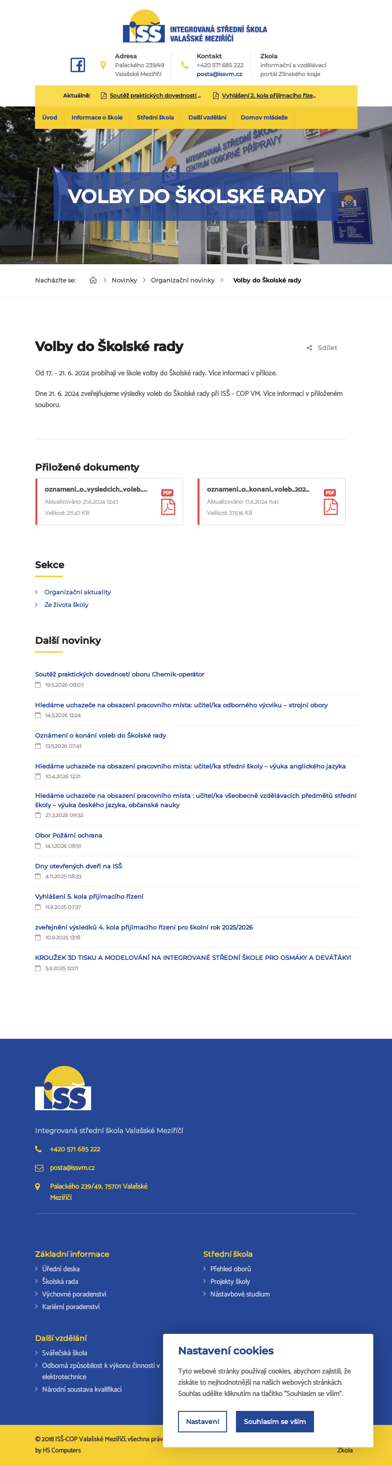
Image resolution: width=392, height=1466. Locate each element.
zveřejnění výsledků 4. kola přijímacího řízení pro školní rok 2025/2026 (144, 927)
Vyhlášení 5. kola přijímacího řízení (89, 896)
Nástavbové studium (240, 1294)
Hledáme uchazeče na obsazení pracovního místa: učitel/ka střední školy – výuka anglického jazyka (190, 766)
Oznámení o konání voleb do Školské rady (100, 735)
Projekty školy (230, 1282)
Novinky (124, 280)
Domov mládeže (264, 117)
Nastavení (202, 1421)
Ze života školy (66, 604)
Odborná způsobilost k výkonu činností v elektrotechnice (101, 1371)
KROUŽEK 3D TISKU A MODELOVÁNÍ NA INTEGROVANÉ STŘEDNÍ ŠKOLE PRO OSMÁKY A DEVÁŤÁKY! (193, 957)
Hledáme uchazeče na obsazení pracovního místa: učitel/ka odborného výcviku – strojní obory (181, 705)
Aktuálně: (76, 95)
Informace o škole (96, 117)
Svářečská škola (64, 1353)
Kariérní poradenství (71, 1307)
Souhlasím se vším (275, 1421)
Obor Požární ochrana (68, 835)
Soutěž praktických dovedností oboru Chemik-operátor (119, 674)
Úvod (49, 117)
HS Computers (62, 1450)
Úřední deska (60, 1269)
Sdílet (321, 348)
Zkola (293, 65)
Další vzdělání (207, 117)
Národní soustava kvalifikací (81, 1390)
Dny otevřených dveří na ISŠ (78, 866)
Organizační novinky (182, 280)
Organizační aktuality (77, 592)
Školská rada (60, 1282)
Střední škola (155, 117)
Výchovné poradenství (74, 1294)
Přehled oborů (230, 1269)
